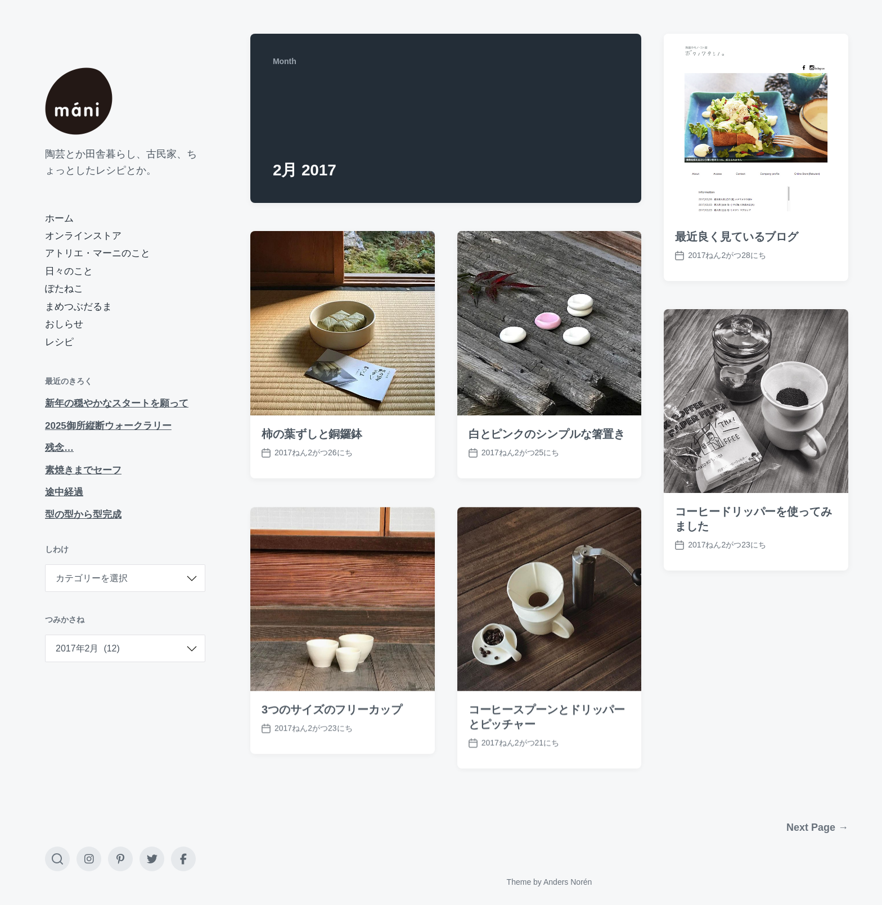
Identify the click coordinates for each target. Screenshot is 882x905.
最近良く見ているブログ (736, 236)
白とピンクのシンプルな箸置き (547, 434)
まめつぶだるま (78, 306)
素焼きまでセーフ (83, 470)
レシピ (59, 342)
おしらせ (64, 324)
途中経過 (64, 492)
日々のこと (69, 271)
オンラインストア (83, 235)
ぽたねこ (64, 288)
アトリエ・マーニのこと (97, 253)
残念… (59, 447)
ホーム (59, 218)
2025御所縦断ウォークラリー (108, 425)
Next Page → (817, 827)
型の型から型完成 (83, 514)
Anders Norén (567, 881)
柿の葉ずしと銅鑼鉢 (312, 434)
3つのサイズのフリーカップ (332, 731)
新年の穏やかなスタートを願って (116, 403)
